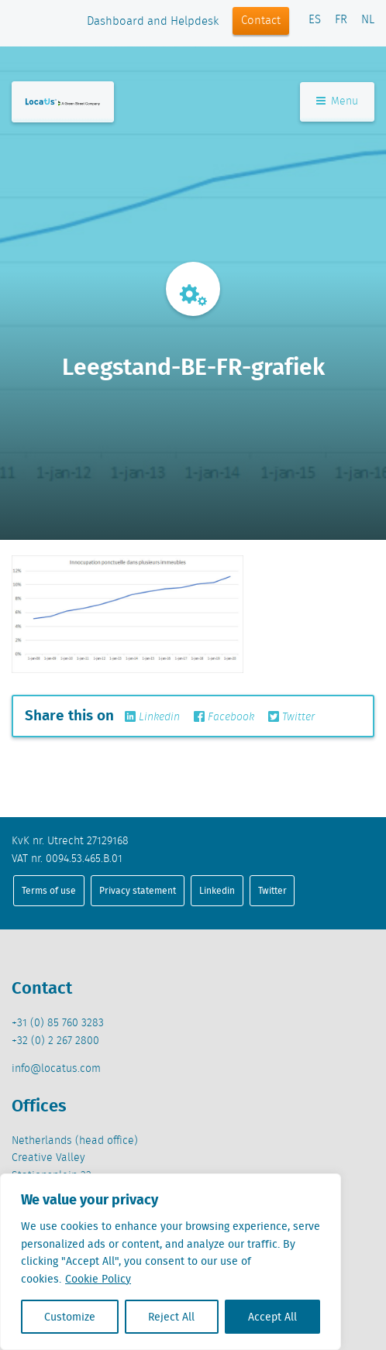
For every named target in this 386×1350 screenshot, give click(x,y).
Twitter (291, 717)
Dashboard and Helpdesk (153, 21)
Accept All (272, 1316)
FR (341, 20)
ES (314, 20)
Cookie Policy (98, 1278)
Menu (337, 101)
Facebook (224, 717)
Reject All (171, 1316)
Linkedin (152, 717)
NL (367, 20)
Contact (261, 21)
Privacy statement (137, 890)
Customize (69, 1316)
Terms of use (49, 890)
